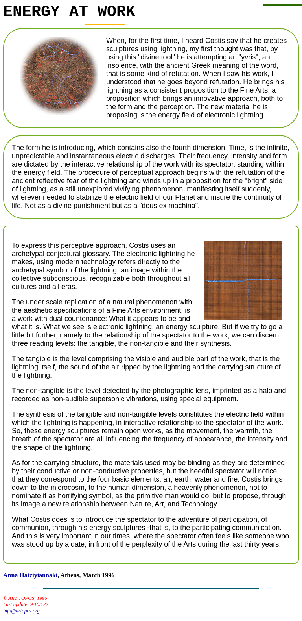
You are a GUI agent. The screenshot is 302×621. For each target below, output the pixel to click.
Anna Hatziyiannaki (30, 579)
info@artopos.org (21, 614)
